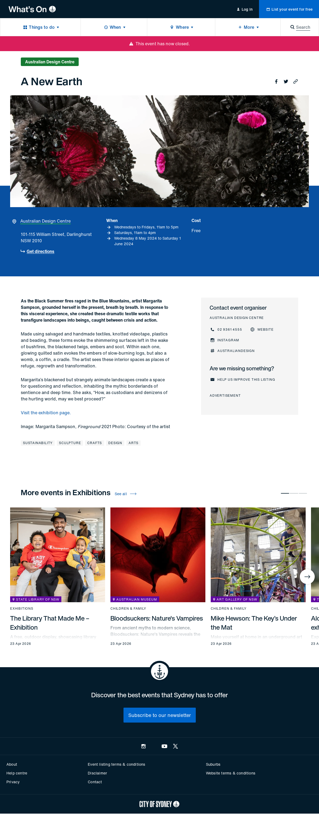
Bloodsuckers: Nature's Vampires (156, 618)
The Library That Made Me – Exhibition (49, 622)
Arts (133, 443)
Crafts (94, 443)
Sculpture (70, 443)
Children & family (128, 608)
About (11, 764)
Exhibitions (21, 608)
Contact (95, 782)
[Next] (307, 576)
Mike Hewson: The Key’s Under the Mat (254, 622)
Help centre (16, 773)
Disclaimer (97, 773)
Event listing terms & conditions (116, 764)
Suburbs (213, 764)
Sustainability (38, 443)
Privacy (13, 782)
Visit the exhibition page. (46, 412)
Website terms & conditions (230, 773)
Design (115, 443)
